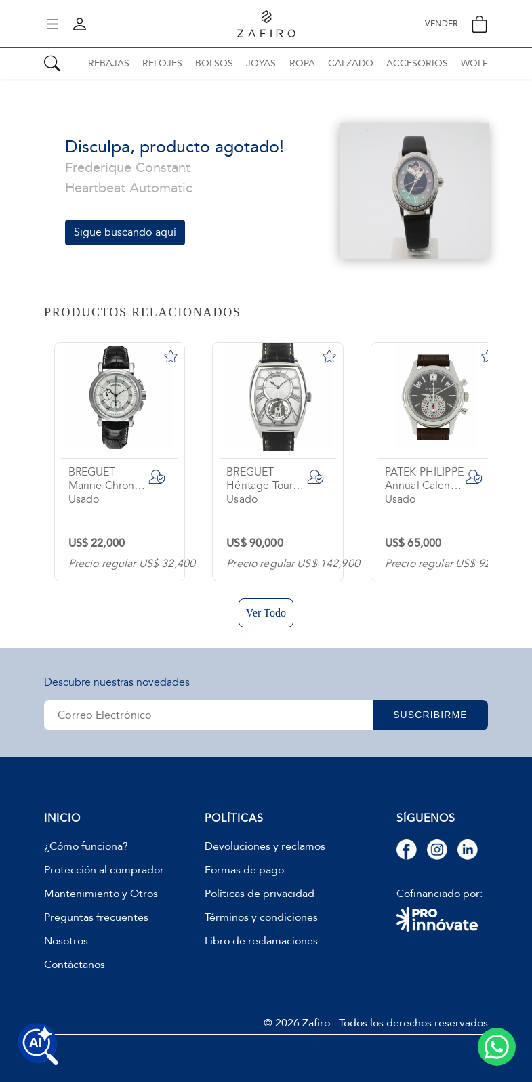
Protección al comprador (104, 870)
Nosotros (66, 941)
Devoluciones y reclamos (265, 846)
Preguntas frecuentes (96, 917)
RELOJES (162, 63)
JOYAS (261, 63)
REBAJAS (108, 63)
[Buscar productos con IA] (38, 1044)
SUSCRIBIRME (430, 714)
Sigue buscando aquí (125, 232)
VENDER (441, 24)
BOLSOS (214, 63)
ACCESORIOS (417, 63)
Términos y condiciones (261, 917)
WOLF (474, 63)
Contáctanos (74, 965)
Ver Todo (266, 613)
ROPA (302, 63)
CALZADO (350, 63)
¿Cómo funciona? (86, 846)
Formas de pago (244, 870)
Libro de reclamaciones (261, 941)
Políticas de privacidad (259, 893)
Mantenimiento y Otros (101, 893)
